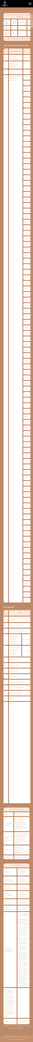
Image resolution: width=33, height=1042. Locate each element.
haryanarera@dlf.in (21, 857)
